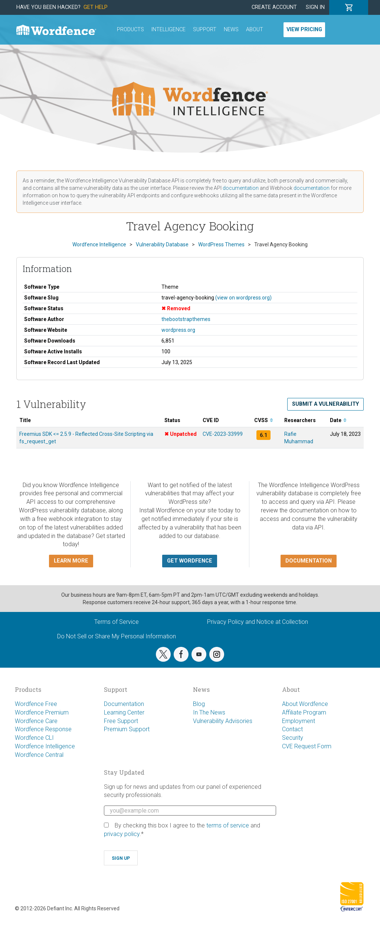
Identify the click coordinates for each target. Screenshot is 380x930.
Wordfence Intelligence (45, 746)
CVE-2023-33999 (223, 434)
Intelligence (168, 29)
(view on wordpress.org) (243, 298)
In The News (209, 712)
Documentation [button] (308, 561)
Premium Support (127, 729)
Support (204, 29)
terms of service (227, 825)
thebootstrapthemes (185, 319)
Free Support (121, 721)
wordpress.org (178, 330)
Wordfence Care (36, 721)
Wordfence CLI (34, 737)
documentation (241, 188)
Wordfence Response (43, 729)
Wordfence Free (36, 703)
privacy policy (122, 833)
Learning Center (124, 712)
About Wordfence (305, 703)
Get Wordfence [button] (189, 561)
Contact (292, 729)
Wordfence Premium (42, 712)
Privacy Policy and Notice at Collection (257, 621)
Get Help (95, 7)
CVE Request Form (306, 746)
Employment (298, 721)
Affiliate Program (304, 712)
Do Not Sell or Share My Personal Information (116, 636)
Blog (199, 703)
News (231, 29)
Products (130, 29)
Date (338, 420)
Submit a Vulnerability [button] (325, 404)
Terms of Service (116, 621)
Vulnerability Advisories (222, 721)
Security (292, 737)
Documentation (124, 703)
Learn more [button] (71, 561)
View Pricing (304, 29)
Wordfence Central (39, 754)
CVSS (263, 420)
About (254, 29)
